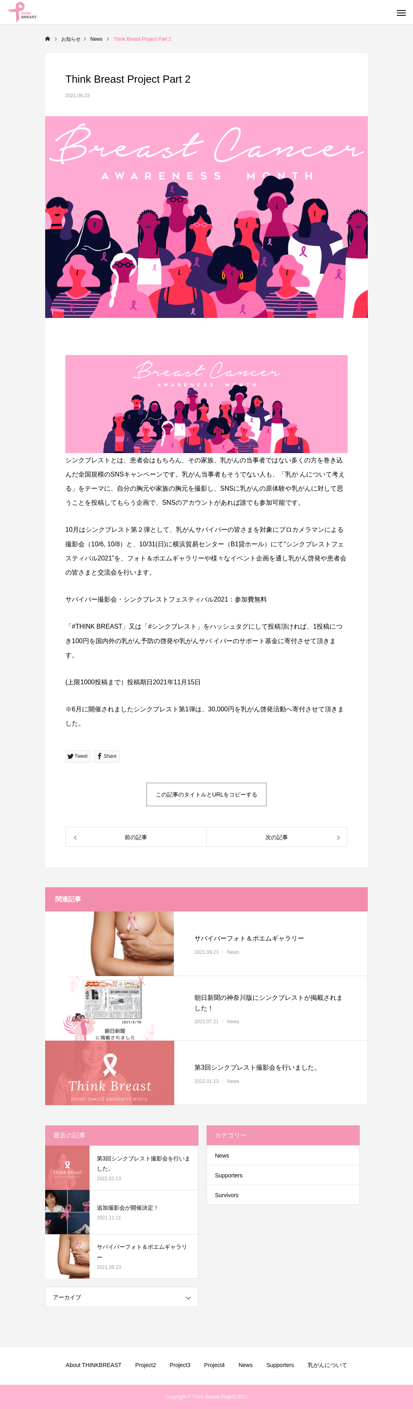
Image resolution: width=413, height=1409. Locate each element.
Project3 (180, 1365)
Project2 (145, 1365)
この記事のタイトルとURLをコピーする (206, 794)
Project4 (214, 1365)
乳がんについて (327, 1365)
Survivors (226, 1195)
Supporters (228, 1175)
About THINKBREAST (93, 1365)
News (233, 952)
